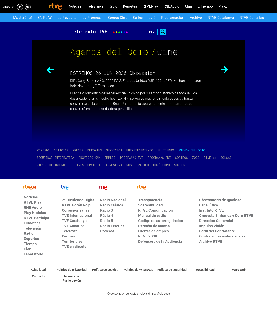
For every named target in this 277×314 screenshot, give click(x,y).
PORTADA (43, 150)
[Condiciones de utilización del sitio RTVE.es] (38, 270)
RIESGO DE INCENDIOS (53, 165)
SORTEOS (181, 158)
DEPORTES (94, 150)
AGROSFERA (114, 165)
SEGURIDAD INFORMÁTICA (55, 158)
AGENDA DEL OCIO (191, 150)
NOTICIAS (61, 150)
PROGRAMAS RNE (159, 158)
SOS (129, 165)
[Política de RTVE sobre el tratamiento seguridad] (171, 270)
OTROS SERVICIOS (88, 165)
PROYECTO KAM (89, 158)
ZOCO (196, 158)
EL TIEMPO (166, 150)
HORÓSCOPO (161, 165)
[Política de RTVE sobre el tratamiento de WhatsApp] (138, 270)
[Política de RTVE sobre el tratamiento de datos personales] (71, 270)
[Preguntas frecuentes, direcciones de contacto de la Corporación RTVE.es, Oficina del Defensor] (38, 276)
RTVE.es (210, 158)
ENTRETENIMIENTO (139, 150)
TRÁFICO (142, 165)
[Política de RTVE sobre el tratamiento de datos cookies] (105, 270)
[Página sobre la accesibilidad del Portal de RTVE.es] (205, 270)
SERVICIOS (114, 150)
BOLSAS (226, 158)
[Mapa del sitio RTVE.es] (238, 270)
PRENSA (77, 150)
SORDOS (179, 165)
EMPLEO (110, 158)
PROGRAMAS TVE (131, 158)
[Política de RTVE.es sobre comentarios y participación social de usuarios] (71, 278)
